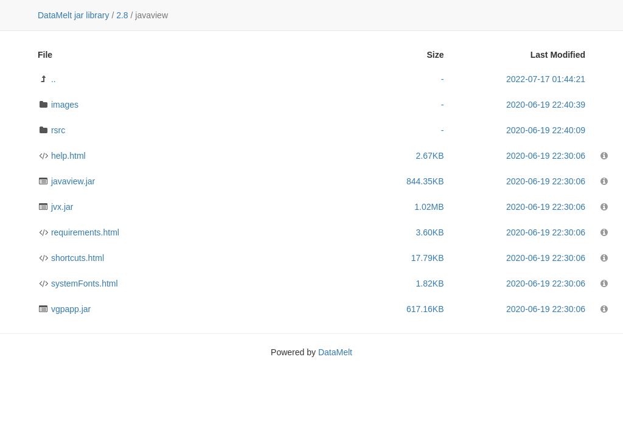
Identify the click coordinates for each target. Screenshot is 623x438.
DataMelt (335, 352)
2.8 (122, 15)
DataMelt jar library (73, 15)
